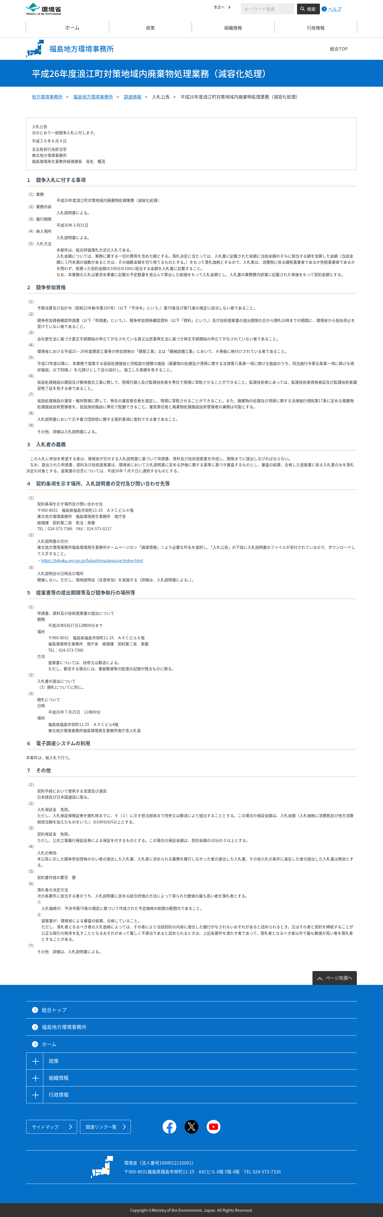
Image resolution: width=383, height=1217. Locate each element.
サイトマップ (45, 1126)
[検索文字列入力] (267, 8)
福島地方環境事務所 (93, 96)
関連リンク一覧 (101, 1126)
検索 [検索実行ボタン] (311, 9)
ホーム (67, 27)
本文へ (220, 8)
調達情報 (132, 96)
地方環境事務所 (47, 96)
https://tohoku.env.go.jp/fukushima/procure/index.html (92, 560)
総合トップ (54, 1010)
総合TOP (339, 48)
